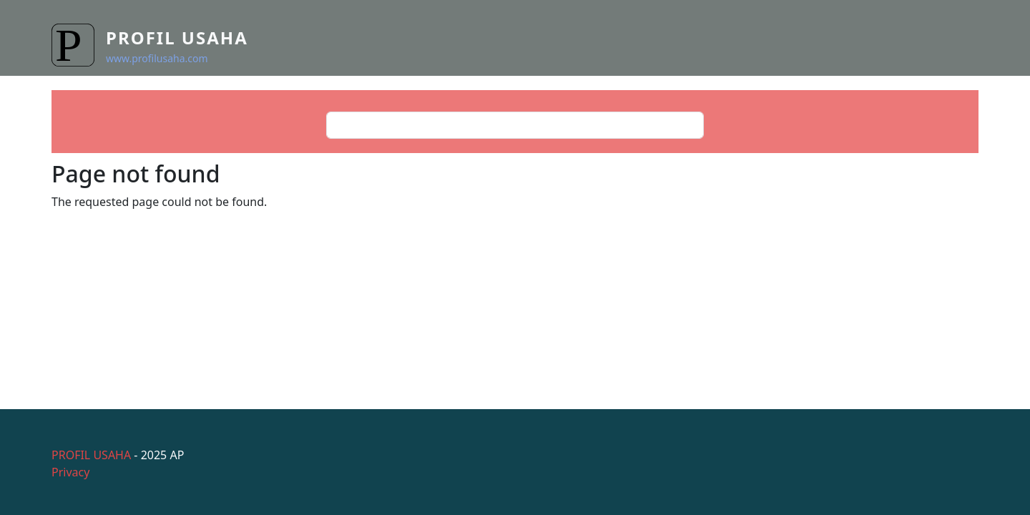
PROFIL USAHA (91, 455)
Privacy (70, 472)
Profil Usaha (177, 37)
